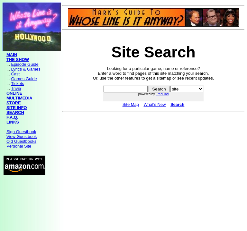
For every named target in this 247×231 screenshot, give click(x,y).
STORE (13, 102)
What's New (154, 104)
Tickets (17, 83)
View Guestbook (21, 136)
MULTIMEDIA (19, 98)
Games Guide (24, 78)
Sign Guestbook (21, 131)
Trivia (16, 88)
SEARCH (15, 112)
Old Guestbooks (21, 141)
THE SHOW (17, 59)
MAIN (11, 54)
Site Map (131, 104)
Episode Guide (24, 64)
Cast (15, 74)
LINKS (12, 122)
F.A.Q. (12, 117)
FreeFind (162, 94)
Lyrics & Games (25, 69)
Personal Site (18, 146)
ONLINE (14, 93)
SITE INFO (16, 107)
